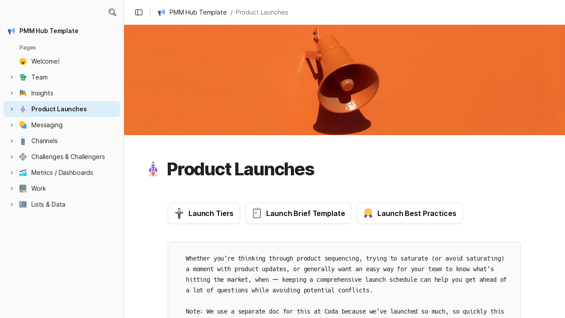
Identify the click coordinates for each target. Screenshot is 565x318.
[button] (112, 12)
